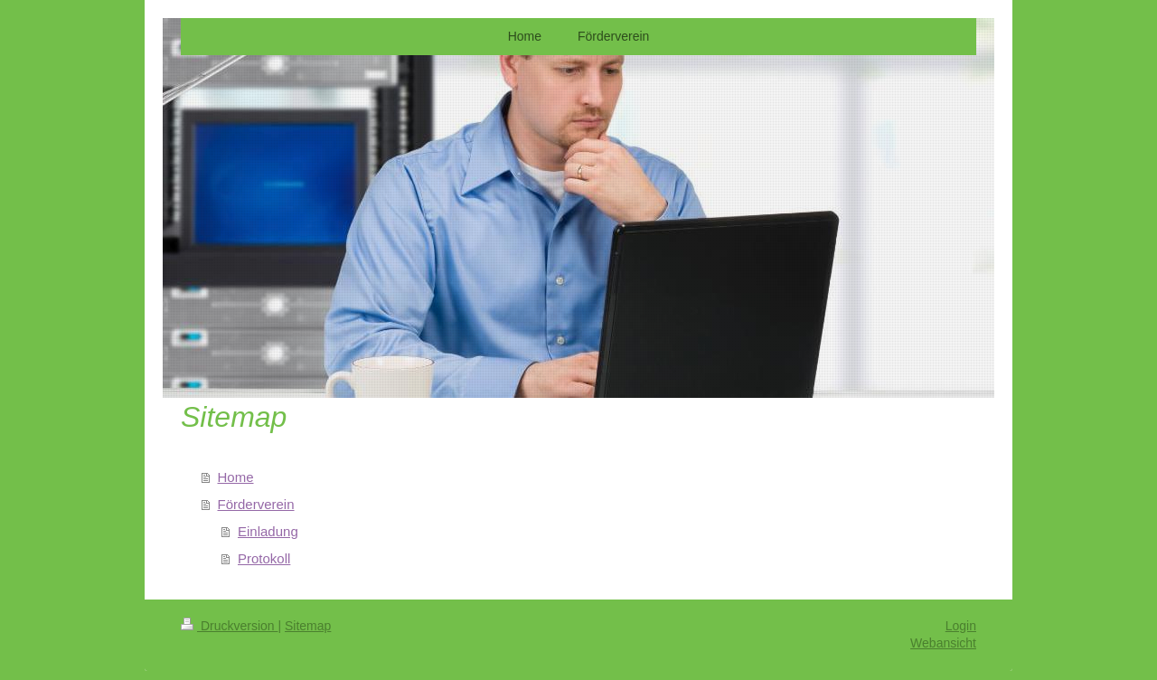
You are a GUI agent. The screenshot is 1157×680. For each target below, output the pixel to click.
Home (236, 477)
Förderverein (256, 504)
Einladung (268, 531)
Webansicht (943, 643)
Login (960, 626)
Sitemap (308, 626)
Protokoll (264, 558)
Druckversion (229, 626)
